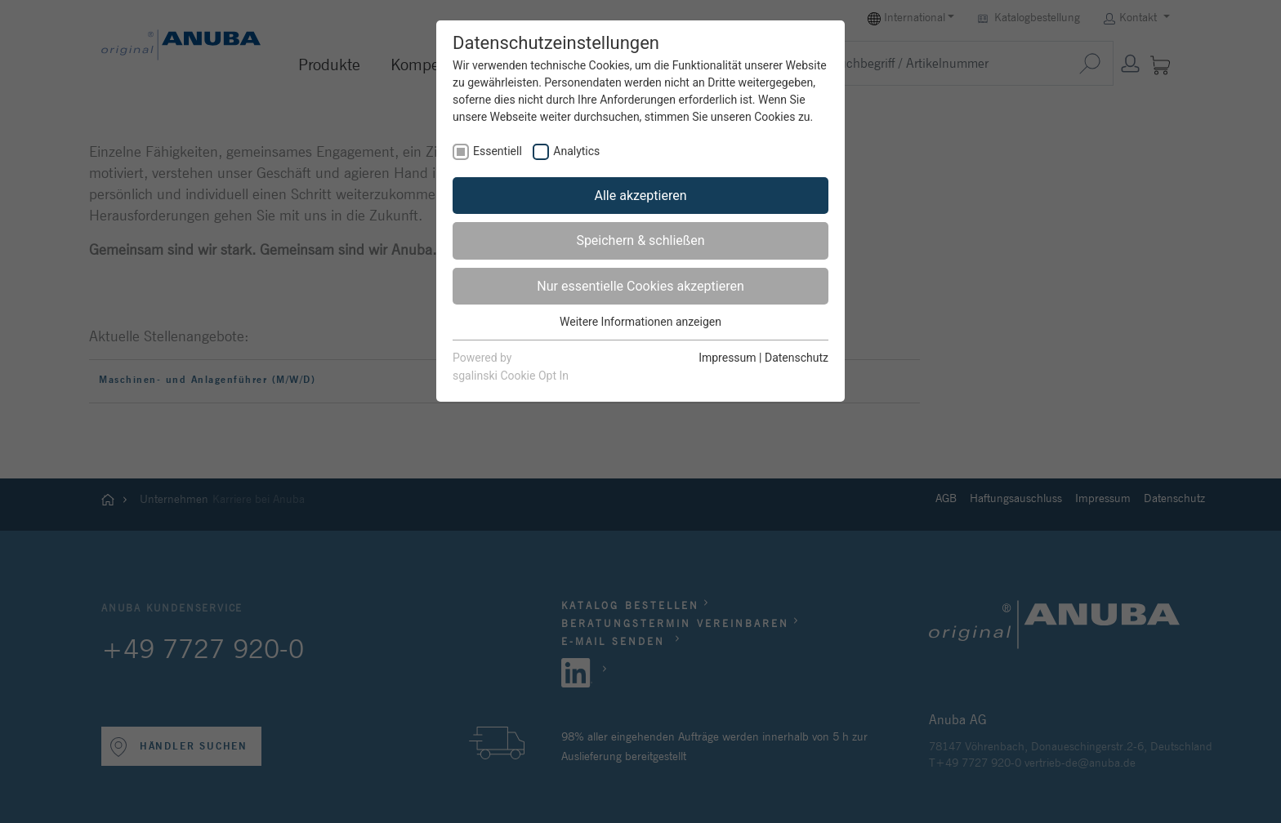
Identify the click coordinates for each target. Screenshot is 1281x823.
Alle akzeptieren (641, 195)
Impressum (727, 357)
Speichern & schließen (640, 240)
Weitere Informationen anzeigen (640, 321)
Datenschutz (796, 357)
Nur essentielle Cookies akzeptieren (640, 286)
